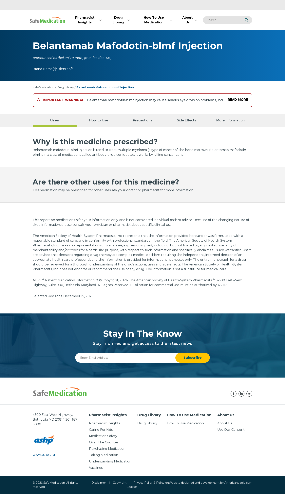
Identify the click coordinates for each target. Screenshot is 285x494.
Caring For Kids (101, 430)
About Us (224, 423)
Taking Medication (103, 455)
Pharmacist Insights (104, 423)
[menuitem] (84, 20)
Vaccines (96, 468)
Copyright (119, 482)
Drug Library (65, 87)
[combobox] (221, 20)
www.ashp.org (44, 455)
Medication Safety (103, 436)
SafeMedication (43, 87)
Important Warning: (60, 100)
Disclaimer (98, 482)
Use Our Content (231, 430)
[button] (246, 20)
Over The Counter (103, 442)
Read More (238, 100)
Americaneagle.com (238, 482)
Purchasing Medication (107, 449)
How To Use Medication (185, 423)
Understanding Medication (110, 461)
